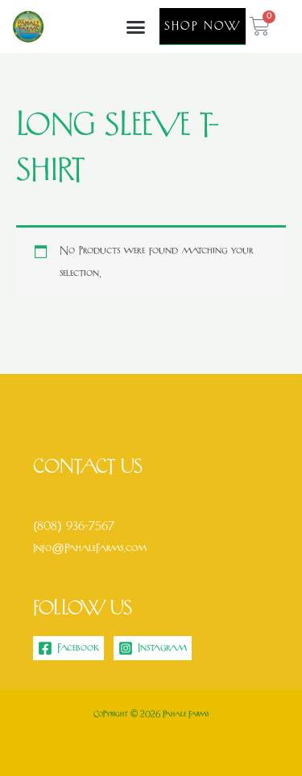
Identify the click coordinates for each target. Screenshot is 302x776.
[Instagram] (153, 648)
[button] (136, 26)
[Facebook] (68, 648)
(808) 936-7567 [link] (73, 526)
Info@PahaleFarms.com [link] (90, 549)
